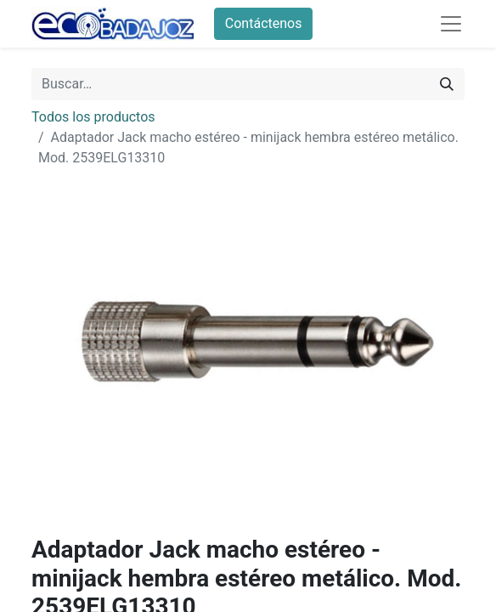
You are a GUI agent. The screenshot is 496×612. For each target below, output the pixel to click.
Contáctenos (263, 23)
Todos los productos (93, 117)
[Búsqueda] (447, 84)
